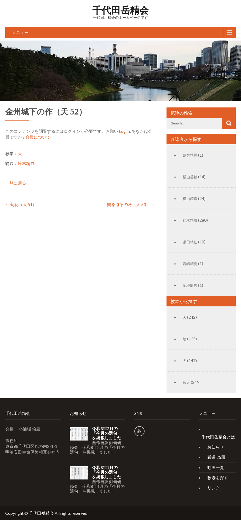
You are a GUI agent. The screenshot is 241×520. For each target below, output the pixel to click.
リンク (213, 487)
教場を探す (217, 477)
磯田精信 (190, 242)
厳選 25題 (216, 457)
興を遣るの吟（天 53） (131, 204)
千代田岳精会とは (218, 436)
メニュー (20, 32)
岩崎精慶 (190, 263)
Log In (124, 131)
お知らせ (215, 446)
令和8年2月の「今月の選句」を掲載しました (106, 433)
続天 (186, 382)
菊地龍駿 (190, 285)
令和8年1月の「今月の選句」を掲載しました (106, 472)
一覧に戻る (15, 182)
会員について (37, 136)
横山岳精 (190, 177)
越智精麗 (190, 155)
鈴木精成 (26, 163)
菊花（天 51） (21, 204)
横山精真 (190, 198)
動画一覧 (215, 467)
